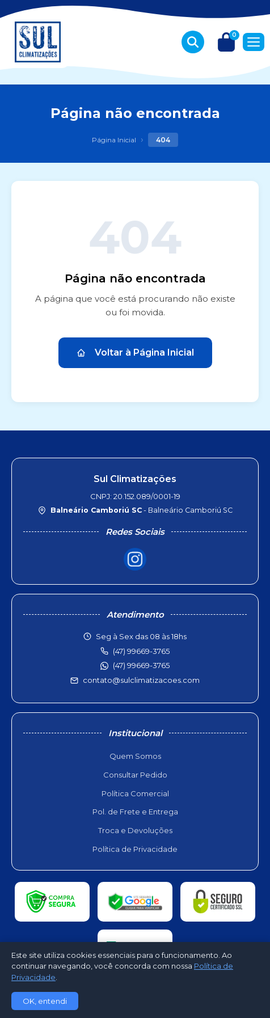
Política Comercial (135, 793)
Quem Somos (135, 756)
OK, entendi (45, 1001)
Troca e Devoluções (135, 830)
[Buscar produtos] (193, 42)
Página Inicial (114, 140)
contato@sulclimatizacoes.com (141, 680)
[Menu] (253, 42)
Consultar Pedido (135, 774)
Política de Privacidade (135, 849)
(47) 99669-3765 (141, 665)
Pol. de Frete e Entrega (135, 811)
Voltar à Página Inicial (135, 352)
